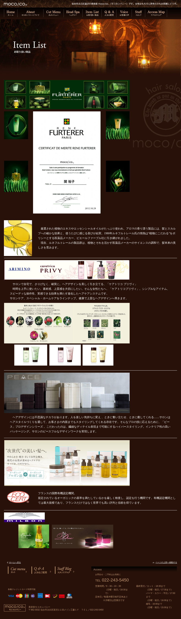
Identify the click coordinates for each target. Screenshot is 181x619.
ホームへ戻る (15, 562)
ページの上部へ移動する (166, 562)
